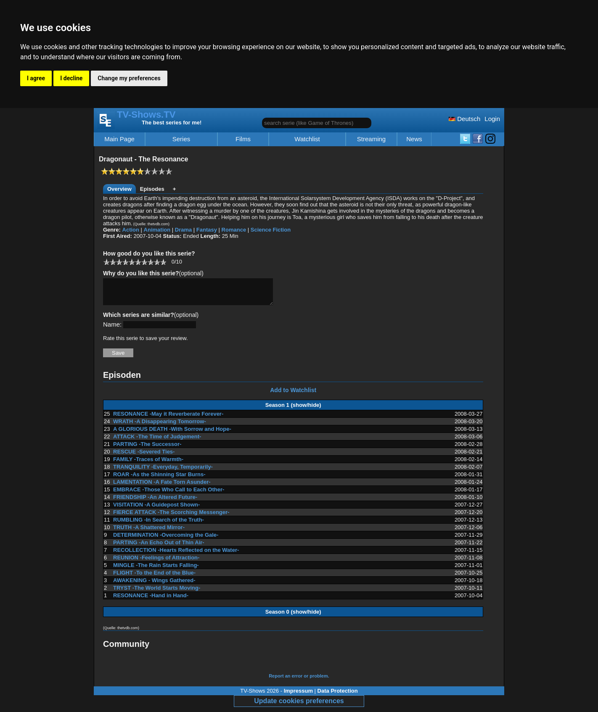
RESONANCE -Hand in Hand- (150, 600)
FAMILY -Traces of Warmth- (148, 464)
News (414, 139)
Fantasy (206, 230)
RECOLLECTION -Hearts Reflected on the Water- (176, 555)
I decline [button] (71, 78)
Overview (119, 189)
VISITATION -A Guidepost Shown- (156, 509)
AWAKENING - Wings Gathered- (154, 585)
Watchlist (307, 139)
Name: (112, 329)
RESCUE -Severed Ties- (144, 457)
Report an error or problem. (299, 680)
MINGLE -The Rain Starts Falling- (156, 570)
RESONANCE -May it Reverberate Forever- (168, 419)
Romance (234, 230)
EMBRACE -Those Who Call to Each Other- (168, 494)
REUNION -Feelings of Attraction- (156, 562)
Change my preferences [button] (129, 78)
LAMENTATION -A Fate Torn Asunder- (162, 487)
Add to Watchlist (293, 395)
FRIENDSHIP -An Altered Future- (155, 502)
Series (181, 139)
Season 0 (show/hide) (293, 617)
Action (130, 230)
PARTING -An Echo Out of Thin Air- (158, 547)
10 (163, 261)
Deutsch (464, 118)
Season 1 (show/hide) (293, 410)
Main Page (119, 139)
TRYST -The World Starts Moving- (156, 593)
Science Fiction (271, 230)
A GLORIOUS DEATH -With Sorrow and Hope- (172, 434)
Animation (157, 230)
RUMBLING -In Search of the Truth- (158, 525)
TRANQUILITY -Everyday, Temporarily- (163, 472)
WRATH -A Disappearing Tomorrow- (159, 426)
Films (243, 139)
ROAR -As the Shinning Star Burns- (159, 479)
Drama (183, 230)
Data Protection (338, 696)
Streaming (371, 139)
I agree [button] (36, 78)
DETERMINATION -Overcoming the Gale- (165, 540)
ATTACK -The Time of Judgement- (157, 441)
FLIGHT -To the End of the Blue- (154, 578)
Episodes (152, 189)
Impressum (298, 696)
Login (492, 118)
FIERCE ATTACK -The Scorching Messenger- (171, 517)
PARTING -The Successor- (147, 449)
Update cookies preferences (299, 705)
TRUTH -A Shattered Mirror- (149, 532)
